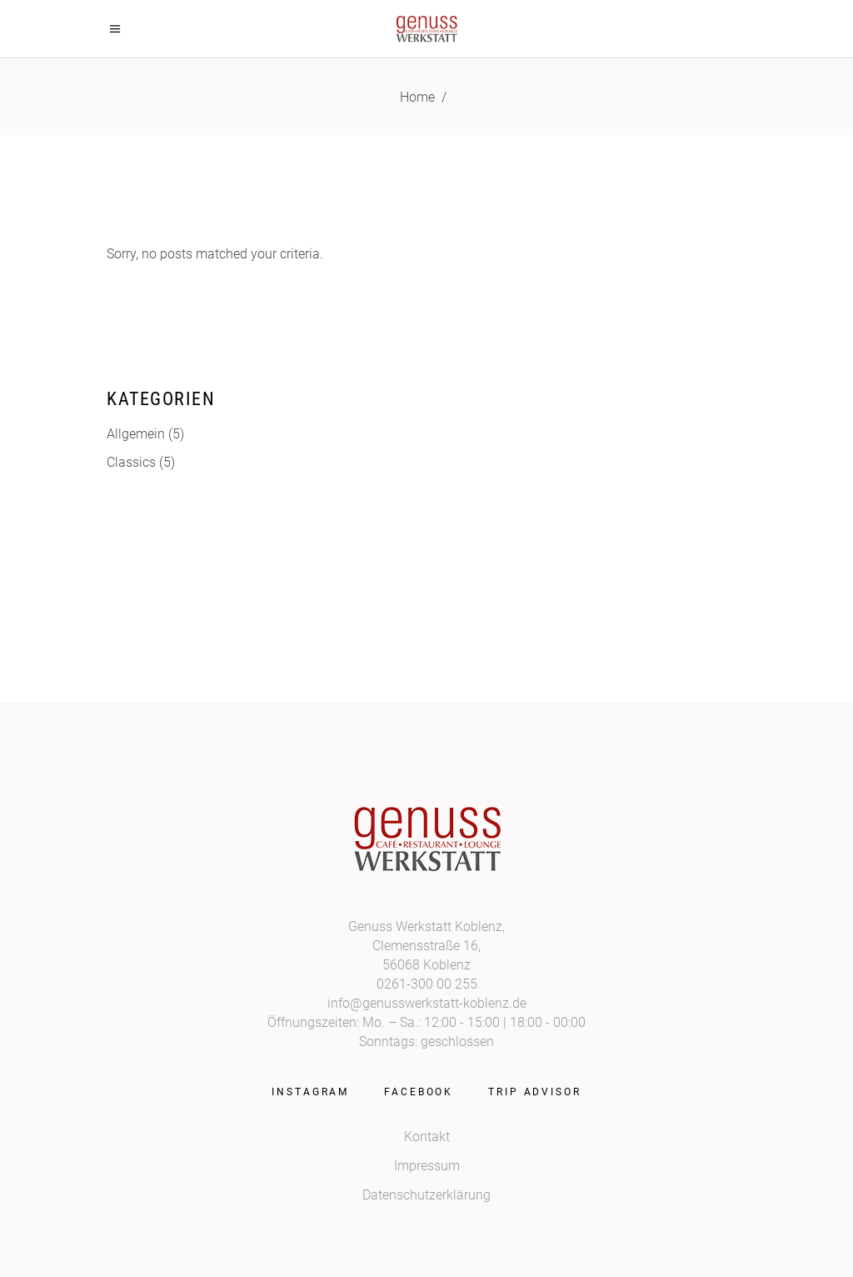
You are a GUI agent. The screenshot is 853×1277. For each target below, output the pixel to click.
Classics (131, 462)
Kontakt (427, 1136)
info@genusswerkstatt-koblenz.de (426, 1003)
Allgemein (136, 434)
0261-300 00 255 (427, 984)
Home (417, 97)
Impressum (427, 1166)
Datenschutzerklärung (426, 1195)
